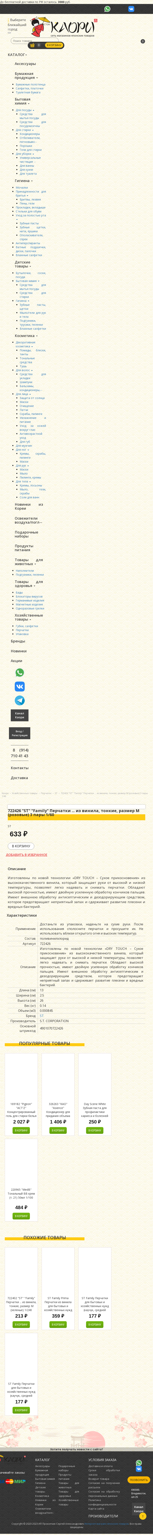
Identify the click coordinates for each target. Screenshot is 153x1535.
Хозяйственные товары (29, 618)
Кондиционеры (30, 134)
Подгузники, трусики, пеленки (31, 323)
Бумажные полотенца (30, 84)
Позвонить (139, 1481)
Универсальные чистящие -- (30, 160)
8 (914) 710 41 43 (19, 753)
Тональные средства (27, 360)
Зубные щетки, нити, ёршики (33, 229)
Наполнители (25, 571)
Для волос (24, 370)
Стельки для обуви (28, 211)
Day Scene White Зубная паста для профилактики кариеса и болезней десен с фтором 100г (94, 1113)
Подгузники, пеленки (30, 575)
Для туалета (28, 174)
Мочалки (22, 188)
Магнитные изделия (29, 605)
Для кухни (26, 170)
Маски (24, 402)
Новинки (19, 651)
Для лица (23, 394)
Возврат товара (98, 1480)
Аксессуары (25, 63)
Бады (19, 593)
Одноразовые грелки (30, 609)
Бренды (18, 641)
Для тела (23, 482)
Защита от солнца (32, 398)
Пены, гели (27, 203)
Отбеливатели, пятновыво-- (30, 140)
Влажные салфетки (29, 255)
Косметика (26, 335)
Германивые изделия (30, 601)
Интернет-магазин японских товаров (106, 1525)
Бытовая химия (22, 101)
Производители (103, 1517)
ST (42, 1017)
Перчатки (22, 631)
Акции (16, 661)
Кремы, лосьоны (31, 486)
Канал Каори (19, 716)
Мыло (24, 474)
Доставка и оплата (100, 1467)
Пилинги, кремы (30, 478)
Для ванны (27, 166)
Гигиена (24, 180)
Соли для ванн (29, 498)
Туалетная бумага (28, 92)
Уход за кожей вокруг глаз (33, 428)
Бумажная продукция (26, 75)
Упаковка (22, 635)
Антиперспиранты (28, 243)
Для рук (22, 466)
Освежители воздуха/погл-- (28, 520)
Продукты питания (24, 548)
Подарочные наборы (26, 534)
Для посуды (25, 110)
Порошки (26, 146)
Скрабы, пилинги (31, 414)
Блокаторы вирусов (29, 597)
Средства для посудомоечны (33, 124)
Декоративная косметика (25, 345)
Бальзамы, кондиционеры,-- (31, 388)
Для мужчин (24, 446)
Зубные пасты (29, 223)
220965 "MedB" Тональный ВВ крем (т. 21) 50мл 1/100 (21, 1194)
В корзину (54, 45)
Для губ (25, 442)
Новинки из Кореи (29, 506)
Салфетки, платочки (29, 88)
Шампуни (26, 382)
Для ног (22, 450)
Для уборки (25, 154)
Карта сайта (96, 1510)
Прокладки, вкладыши (30, 207)
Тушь (23, 366)
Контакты (19, 768)
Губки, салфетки (27, 627)
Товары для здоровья (29, 584)
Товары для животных (29, 562)
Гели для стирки (31, 150)
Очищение (27, 406)
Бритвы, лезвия (30, 199)
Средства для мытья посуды (33, 116)
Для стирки (25, 130)
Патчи (24, 410)
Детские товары (23, 264)
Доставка (19, 778)
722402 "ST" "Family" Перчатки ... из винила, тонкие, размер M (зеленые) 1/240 (21, 1305)
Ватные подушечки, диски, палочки (31, 249)
